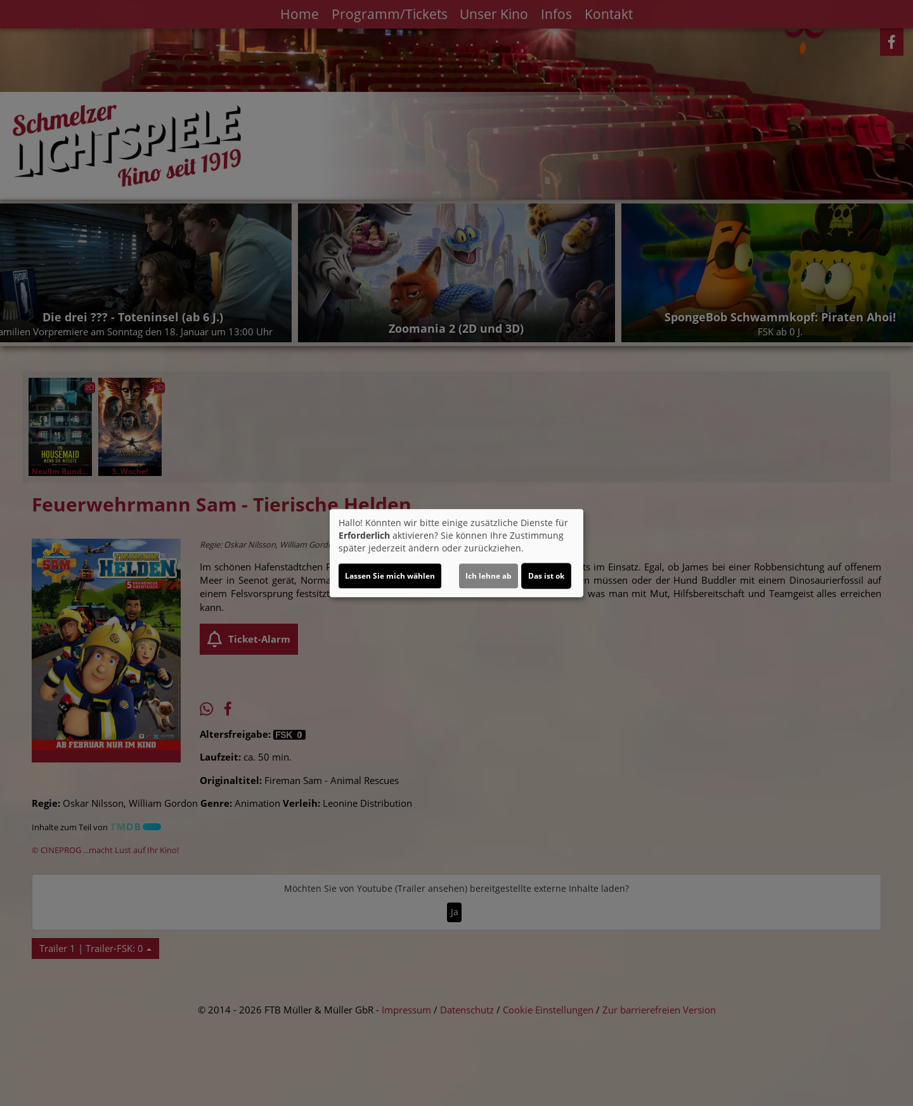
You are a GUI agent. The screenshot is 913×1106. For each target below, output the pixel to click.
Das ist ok (546, 575)
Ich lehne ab (488, 575)
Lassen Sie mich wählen (390, 575)
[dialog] (456, 553)
